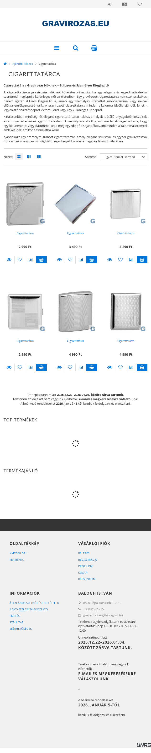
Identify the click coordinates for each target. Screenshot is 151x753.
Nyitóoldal (18, 553)
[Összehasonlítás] (30, 259)
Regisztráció (88, 559)
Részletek (9, 259)
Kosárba (41, 259)
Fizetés (15, 616)
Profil (124, 4)
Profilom (85, 566)
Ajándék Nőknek (23, 63)
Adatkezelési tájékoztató (29, 609)
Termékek (17, 559)
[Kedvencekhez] (20, 259)
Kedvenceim (87, 579)
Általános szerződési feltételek (34, 603)
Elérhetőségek (21, 628)
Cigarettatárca (25, 233)
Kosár (83, 572)
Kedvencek (140, 4)
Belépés (109, 4)
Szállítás (16, 622)
